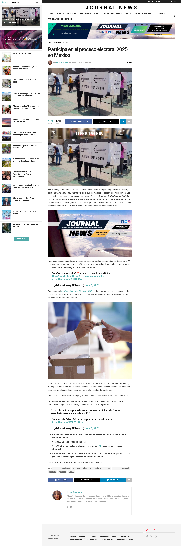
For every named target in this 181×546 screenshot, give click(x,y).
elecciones (65, 468)
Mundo (60, 13)
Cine (96, 13)
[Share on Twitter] (106, 121)
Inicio (50, 42)
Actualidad (57, 42)
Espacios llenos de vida (22, 53)
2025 (56, 468)
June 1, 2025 (92, 285)
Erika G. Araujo (62, 62)
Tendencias (85, 13)
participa (52, 472)
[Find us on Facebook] (147, 536)
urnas (71, 472)
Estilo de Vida (106, 13)
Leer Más (21, 239)
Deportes (71, 13)
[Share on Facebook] (78, 121)
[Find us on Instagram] (156, 536)
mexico (107, 468)
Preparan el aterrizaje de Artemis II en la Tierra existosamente (23, 174)
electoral (76, 468)
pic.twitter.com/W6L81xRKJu (67, 422)
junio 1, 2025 (77, 62)
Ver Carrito (161, 13)
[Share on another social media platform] (129, 121)
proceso (62, 472)
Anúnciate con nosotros (60, 19)
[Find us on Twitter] (151, 536)
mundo (116, 468)
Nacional (125, 468)
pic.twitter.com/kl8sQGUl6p (66, 279)
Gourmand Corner (142, 13)
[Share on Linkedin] (123, 121)
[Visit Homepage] (112, 8)
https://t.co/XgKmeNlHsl (64, 276)
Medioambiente (123, 13)
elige (85, 468)
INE (99, 446)
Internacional (95, 468)
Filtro (36, 2)
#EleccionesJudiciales (91, 276)
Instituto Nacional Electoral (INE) (76, 291)
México (51, 13)
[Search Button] (174, 16)
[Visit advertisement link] (21, 39)
